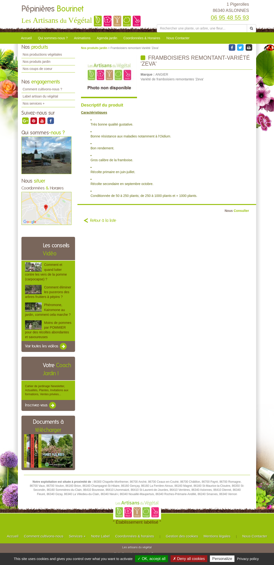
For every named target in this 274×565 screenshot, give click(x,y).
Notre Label (100, 536)
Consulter (237, 211)
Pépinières (52, 9)
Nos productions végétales (42, 54)
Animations (82, 38)
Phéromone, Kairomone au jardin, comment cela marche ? (48, 309)
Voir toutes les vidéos (46, 346)
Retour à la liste (103, 221)
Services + (77, 536)
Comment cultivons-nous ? (42, 89)
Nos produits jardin (37, 61)
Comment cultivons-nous (43, 536)
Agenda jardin (107, 38)
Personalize (222, 559)
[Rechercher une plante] (202, 28)
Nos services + (34, 103)
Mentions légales (217, 536)
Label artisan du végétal (40, 96)
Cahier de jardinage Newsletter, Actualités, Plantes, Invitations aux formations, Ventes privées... (46, 390)
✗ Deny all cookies (189, 559)
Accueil (26, 38)
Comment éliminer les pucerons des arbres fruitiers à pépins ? (48, 292)
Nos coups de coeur (37, 69)
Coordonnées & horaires (134, 536)
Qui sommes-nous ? (53, 38)
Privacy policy (248, 559)
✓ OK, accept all (151, 559)
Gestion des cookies (182, 536)
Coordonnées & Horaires (141, 38)
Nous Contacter (177, 38)
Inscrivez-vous (41, 405)
